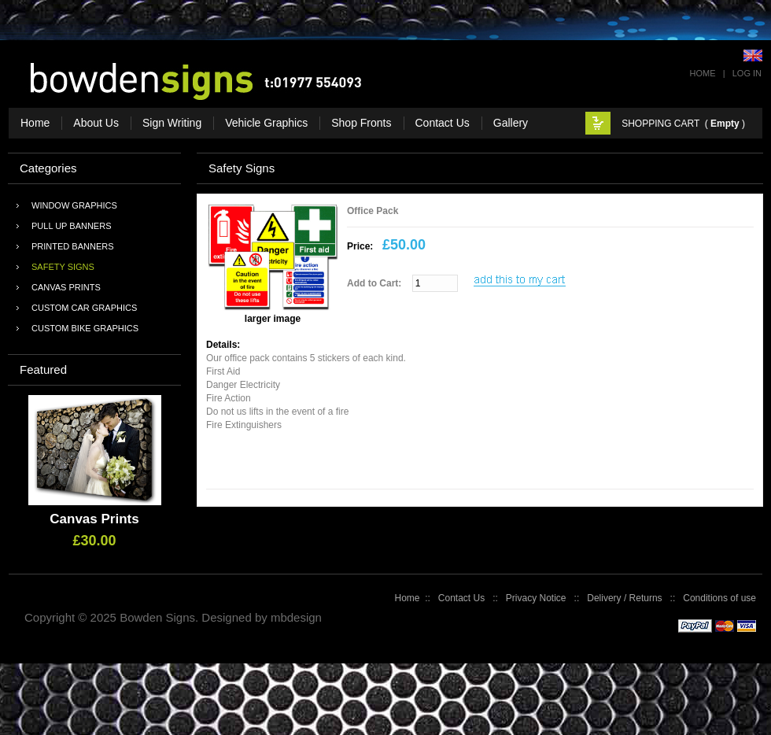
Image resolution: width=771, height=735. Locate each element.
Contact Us (461, 598)
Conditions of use (719, 598)
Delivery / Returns (624, 598)
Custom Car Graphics (84, 307)
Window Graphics (74, 205)
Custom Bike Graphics (84, 328)
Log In (747, 73)
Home (703, 73)
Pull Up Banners (71, 226)
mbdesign (296, 617)
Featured (43, 369)
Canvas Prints (66, 287)
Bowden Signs (157, 617)
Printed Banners (72, 246)
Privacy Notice (536, 598)
